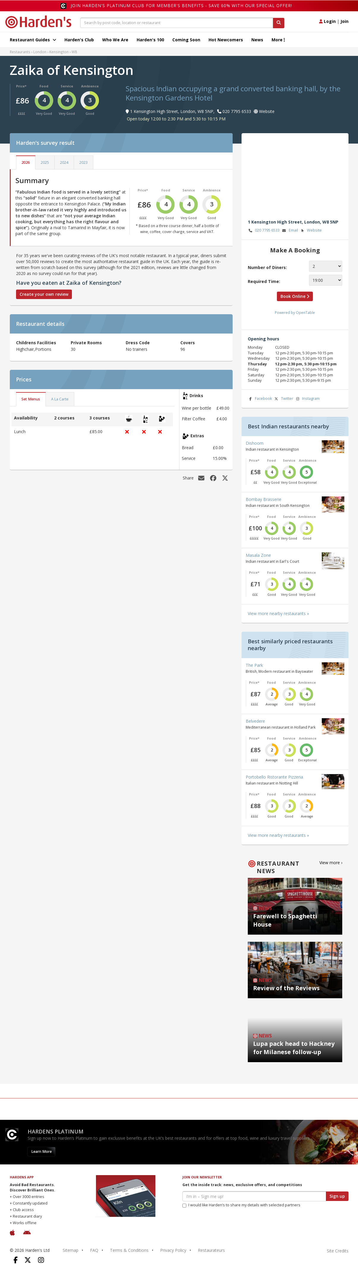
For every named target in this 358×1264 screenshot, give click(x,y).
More (278, 40)
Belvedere (255, 721)
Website (310, 230)
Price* (21, 86)
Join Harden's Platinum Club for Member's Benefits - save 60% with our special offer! (181, 5)
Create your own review (44, 294)
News (257, 40)
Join (344, 21)
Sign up (337, 1196)
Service (67, 86)
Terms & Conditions (129, 1250)
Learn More (41, 1151)
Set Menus (30, 399)
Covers (187, 342)
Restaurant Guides (33, 40)
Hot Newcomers (226, 40)
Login (327, 21)
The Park (254, 665)
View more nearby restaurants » (278, 613)
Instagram (307, 399)
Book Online (294, 296)
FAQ (94, 1250)
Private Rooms (86, 342)
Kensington (59, 51)
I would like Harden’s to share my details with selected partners (241, 1205)
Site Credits (337, 1251)
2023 (83, 162)
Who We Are (115, 40)
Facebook (260, 399)
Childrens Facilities (36, 342)
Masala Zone (258, 555)
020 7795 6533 (264, 230)
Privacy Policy (173, 1250)
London (39, 51)
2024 (64, 162)
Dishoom (255, 443)
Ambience (90, 86)
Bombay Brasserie (263, 499)
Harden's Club (79, 40)
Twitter (283, 399)
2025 (45, 162)
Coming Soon (186, 40)
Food (44, 86)
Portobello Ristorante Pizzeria (274, 777)
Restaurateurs (211, 1250)
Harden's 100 (150, 40)
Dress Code (138, 342)
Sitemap (70, 1250)
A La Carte (60, 399)
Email (289, 230)
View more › (330, 862)
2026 (25, 162)
